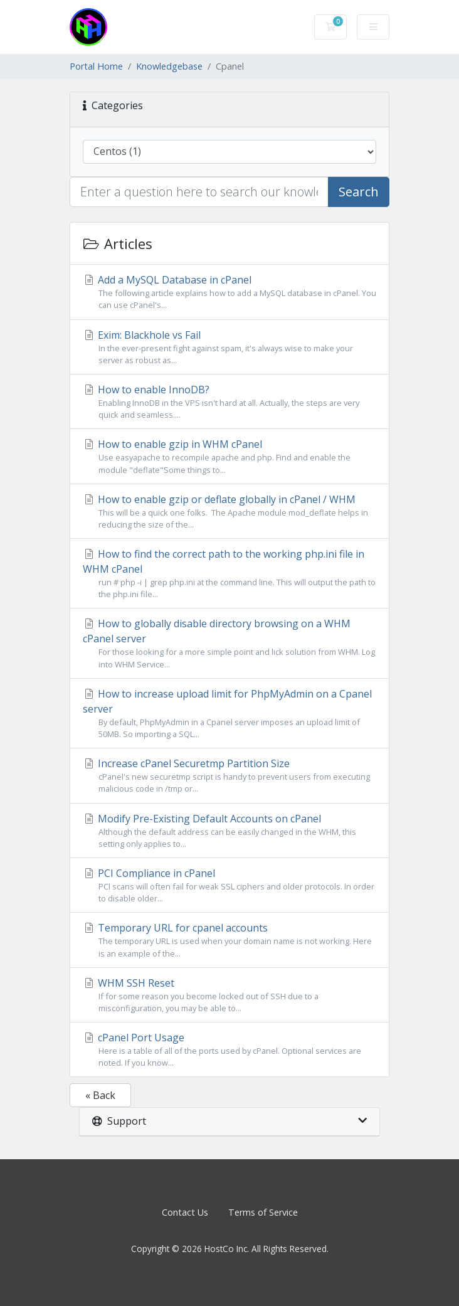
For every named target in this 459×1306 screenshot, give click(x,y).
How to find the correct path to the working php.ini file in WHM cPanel (229, 573)
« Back (100, 1095)
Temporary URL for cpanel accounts (229, 940)
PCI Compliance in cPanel (229, 885)
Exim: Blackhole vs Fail (229, 347)
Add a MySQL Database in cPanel (229, 292)
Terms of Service (263, 1212)
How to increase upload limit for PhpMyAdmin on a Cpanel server (229, 713)
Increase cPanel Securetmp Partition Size (229, 776)
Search (359, 191)
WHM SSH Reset (229, 995)
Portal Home (96, 66)
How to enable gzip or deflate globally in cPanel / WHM (229, 511)
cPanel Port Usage (229, 1050)
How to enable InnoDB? (229, 402)
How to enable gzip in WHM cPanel (229, 456)
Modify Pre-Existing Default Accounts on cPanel (229, 831)
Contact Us (185, 1212)
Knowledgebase (169, 66)
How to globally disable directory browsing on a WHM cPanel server (229, 643)
